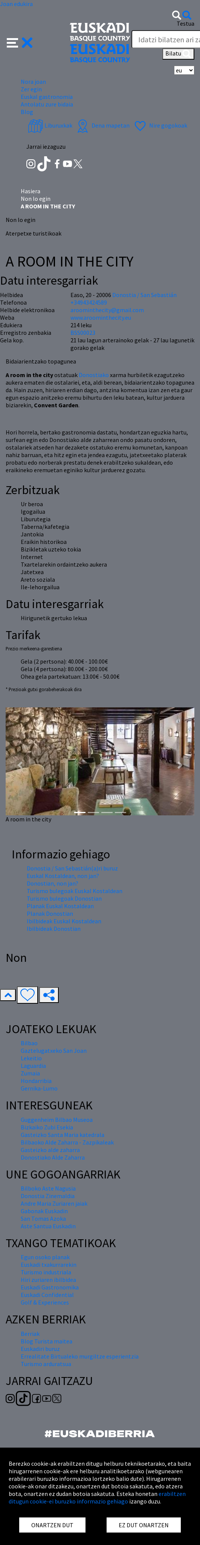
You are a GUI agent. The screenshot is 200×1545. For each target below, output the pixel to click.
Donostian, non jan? (52, 883)
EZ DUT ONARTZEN (144, 1525)
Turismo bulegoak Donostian (64, 898)
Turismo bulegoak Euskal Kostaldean (74, 891)
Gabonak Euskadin (44, 1211)
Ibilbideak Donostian (54, 928)
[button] (20, 42)
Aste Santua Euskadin (48, 1226)
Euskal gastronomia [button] (47, 96)
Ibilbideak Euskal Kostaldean (64, 921)
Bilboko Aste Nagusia (48, 1188)
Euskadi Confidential (47, 1295)
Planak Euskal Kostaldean (60, 906)
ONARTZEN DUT (52, 1525)
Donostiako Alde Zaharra (53, 1157)
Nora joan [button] (33, 81)
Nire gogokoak (160, 125)
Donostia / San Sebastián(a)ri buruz (72, 868)
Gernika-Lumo (39, 1088)
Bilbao (29, 1043)
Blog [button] (27, 112)
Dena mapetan (102, 125)
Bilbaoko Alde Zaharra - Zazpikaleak (67, 1142)
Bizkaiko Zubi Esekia (47, 1127)
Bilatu (178, 54)
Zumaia (30, 1073)
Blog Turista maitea (46, 1341)
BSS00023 (82, 332)
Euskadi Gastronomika (50, 1287)
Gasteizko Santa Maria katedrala (62, 1134)
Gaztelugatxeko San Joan (54, 1050)
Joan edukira (16, 4)
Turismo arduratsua (46, 1364)
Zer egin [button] (31, 89)
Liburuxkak (50, 125)
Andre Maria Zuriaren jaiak (54, 1203)
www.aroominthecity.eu (100, 317)
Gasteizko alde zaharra (50, 1150)
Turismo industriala (46, 1272)
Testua (185, 23)
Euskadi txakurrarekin (48, 1264)
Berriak (30, 1333)
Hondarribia (36, 1080)
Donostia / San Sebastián (144, 295)
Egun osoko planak (45, 1257)
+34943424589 (88, 302)
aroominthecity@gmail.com (107, 310)
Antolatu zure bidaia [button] (47, 104)
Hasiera (30, 191)
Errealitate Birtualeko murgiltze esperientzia (80, 1356)
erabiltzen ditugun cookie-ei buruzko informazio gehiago (97, 1497)
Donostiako (94, 375)
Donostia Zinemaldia (48, 1196)
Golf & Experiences (45, 1302)
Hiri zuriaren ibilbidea (48, 1279)
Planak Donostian (50, 913)
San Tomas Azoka (43, 1218)
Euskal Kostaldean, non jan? (63, 876)
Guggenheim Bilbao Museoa (57, 1119)
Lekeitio (31, 1058)
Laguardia (33, 1065)
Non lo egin (35, 198)
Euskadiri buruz (40, 1348)
